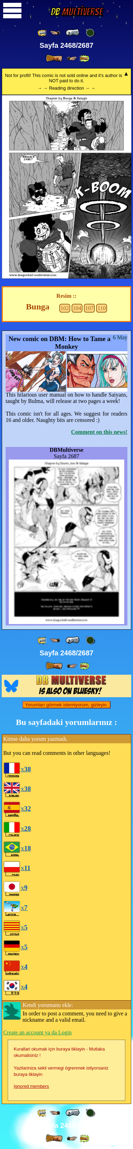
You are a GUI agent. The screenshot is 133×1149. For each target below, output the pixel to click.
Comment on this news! (99, 432)
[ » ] (54, 58)
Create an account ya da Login (37, 1032)
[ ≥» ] (72, 58)
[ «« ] (42, 32)
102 (64, 308)
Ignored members (31, 1086)
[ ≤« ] (55, 32)
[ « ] (72, 32)
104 (77, 308)
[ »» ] (84, 58)
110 (102, 308)
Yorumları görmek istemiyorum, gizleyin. (66, 704)
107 (89, 308)
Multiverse (76, 11)
